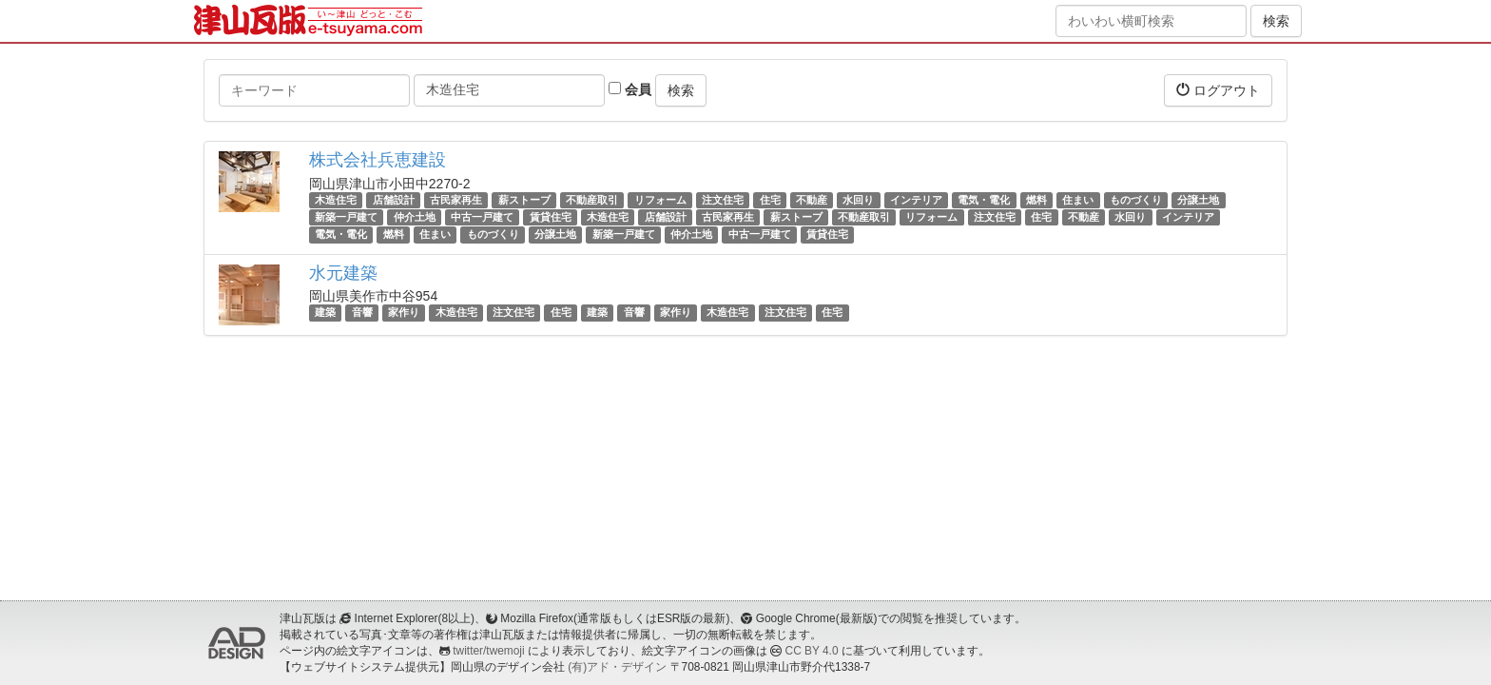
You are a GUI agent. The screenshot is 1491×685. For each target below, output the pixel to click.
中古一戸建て (482, 217)
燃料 (1036, 200)
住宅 (770, 200)
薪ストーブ (524, 200)
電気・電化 (984, 200)
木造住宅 (336, 200)
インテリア (916, 200)
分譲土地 (1198, 200)
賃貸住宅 (550, 217)
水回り (858, 200)
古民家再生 (456, 200)
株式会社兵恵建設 (377, 159)
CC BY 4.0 (812, 650)
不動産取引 (592, 200)
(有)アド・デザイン (617, 667)
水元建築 (343, 273)
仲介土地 (415, 217)
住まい (1078, 200)
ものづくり (1136, 200)
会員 (630, 89)
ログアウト (1218, 90)
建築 (325, 313)
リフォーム (660, 200)
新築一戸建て (346, 217)
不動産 (811, 200)
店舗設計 (394, 200)
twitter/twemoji (488, 650)
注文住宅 (723, 200)
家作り (403, 313)
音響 (362, 313)
